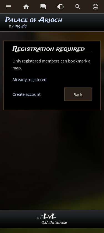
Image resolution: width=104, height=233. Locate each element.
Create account (26, 94)
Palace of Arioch (33, 20)
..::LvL (46, 216)
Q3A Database (54, 222)
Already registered (29, 79)
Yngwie (20, 26)
